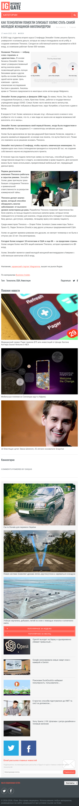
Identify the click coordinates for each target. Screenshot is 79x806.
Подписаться (69, 772)
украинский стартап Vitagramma (26, 266)
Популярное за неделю (40, 629)
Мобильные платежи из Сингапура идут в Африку (23, 397)
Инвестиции (26, 280)
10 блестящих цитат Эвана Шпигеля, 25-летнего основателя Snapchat (32, 449)
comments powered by (16, 469)
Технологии (10, 280)
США (18, 280)
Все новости (61, 27)
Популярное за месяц (39, 634)
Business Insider (23, 275)
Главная (72, 27)
